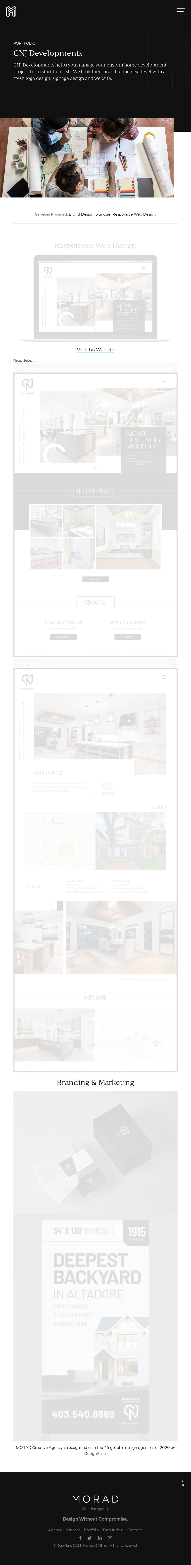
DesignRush (95, 1453)
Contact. (135, 1530)
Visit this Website (95, 350)
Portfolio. (92, 1530)
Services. (73, 1530)
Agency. (55, 1530)
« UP (183, 1483)
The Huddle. (113, 1530)
